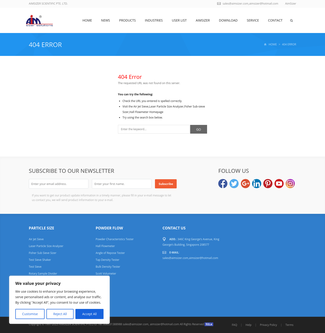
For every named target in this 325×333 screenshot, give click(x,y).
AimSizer (203, 20)
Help (248, 325)
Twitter (234, 183)
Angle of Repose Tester (110, 253)
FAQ (234, 325)
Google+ (245, 183)
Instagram (290, 183)
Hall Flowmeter (105, 246)
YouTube (279, 183)
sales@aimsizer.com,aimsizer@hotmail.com (250, 4)
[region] (59, 300)
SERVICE (253, 20)
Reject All (60, 314)
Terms (289, 325)
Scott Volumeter (106, 273)
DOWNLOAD (228, 20)
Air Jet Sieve (36, 239)
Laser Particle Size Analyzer (46, 246)
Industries (154, 20)
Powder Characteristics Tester (114, 239)
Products (127, 20)
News (105, 20)
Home (87, 20)
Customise (30, 314)
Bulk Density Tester (108, 267)
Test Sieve (35, 267)
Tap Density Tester (107, 260)
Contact (275, 20)
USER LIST (179, 20)
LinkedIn (256, 183)
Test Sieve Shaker (40, 260)
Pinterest (267, 183)
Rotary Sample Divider (43, 273)
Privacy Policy (268, 325)
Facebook (222, 183)
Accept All (89, 314)
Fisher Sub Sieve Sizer (42, 253)
